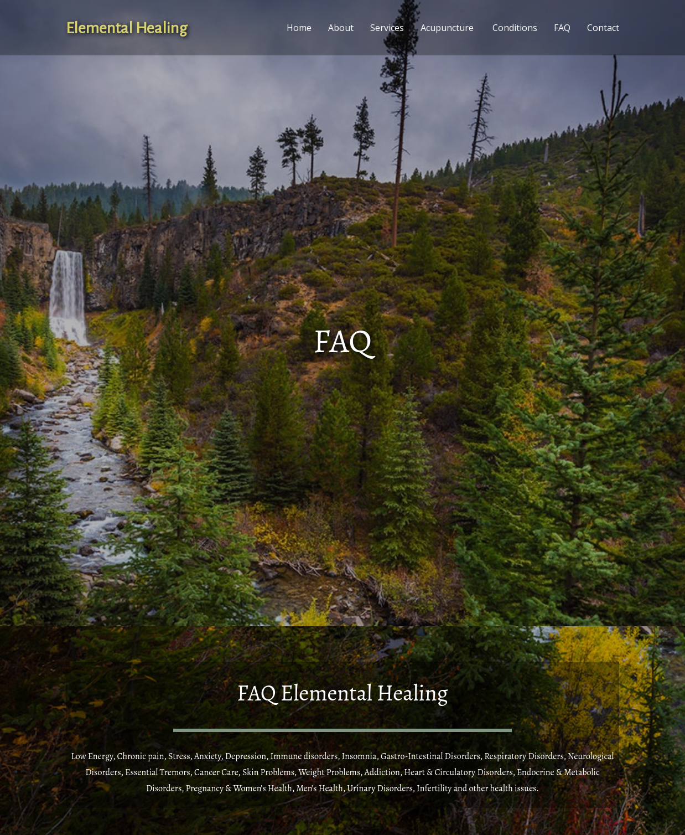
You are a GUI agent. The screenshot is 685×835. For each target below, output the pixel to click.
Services (387, 28)
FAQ (562, 28)
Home (299, 28)
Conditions (514, 28)
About (341, 28)
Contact (603, 28)
